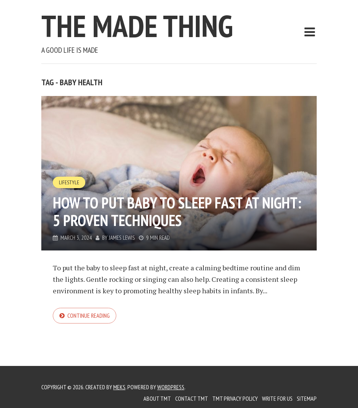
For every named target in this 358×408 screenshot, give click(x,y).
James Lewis (122, 237)
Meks (119, 387)
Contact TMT (191, 398)
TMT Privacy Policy (235, 398)
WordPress (170, 387)
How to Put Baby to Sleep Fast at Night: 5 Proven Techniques (177, 211)
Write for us (277, 398)
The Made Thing (137, 26)
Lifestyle (69, 182)
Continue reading (88, 315)
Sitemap (307, 398)
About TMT (157, 398)
